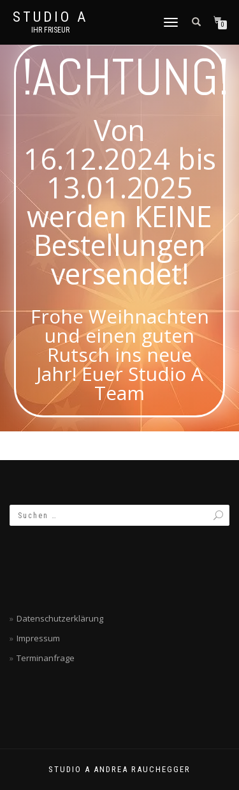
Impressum (38, 638)
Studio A (50, 17)
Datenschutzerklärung (60, 618)
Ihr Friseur (50, 30)
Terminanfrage (46, 658)
